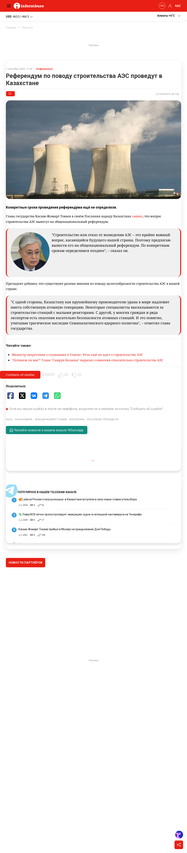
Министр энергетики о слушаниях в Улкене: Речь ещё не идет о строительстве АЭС (77, 354)
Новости (27, 27)
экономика (24, 419)
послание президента (104, 419)
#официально (44, 68)
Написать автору (167, 94)
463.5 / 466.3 (19, 17)
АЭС (9, 419)
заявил (137, 216)
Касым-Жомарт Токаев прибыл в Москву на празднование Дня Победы (65, 529)
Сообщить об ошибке (20, 375)
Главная (11, 27)
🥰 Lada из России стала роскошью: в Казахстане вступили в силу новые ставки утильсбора (78, 499)
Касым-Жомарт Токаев (51, 419)
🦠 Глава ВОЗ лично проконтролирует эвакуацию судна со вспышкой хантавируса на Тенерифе (80, 514)
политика (77, 419)
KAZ (178, 5)
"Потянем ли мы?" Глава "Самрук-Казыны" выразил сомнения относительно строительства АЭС (87, 360)
